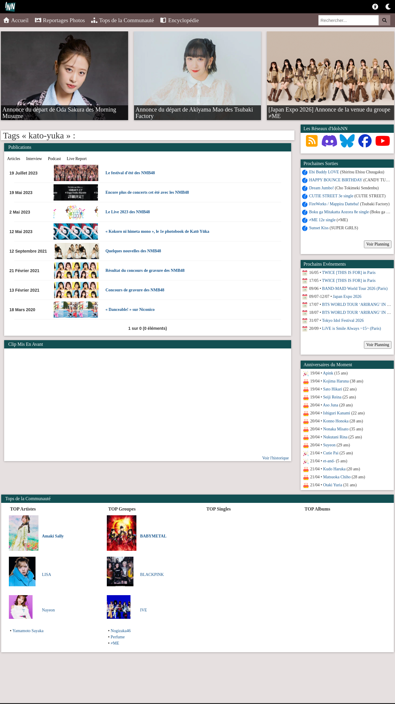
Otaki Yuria (332, 485)
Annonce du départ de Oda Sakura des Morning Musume (59, 109)
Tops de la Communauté (122, 20)
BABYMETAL (153, 536)
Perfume (118, 637)
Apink (328, 373)
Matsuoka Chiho (337, 477)
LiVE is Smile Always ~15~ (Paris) (351, 328)
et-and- (329, 461)
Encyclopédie (179, 20)
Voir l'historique (275, 458)
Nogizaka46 (121, 631)
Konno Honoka (336, 421)
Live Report (77, 158)
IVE (143, 610)
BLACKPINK (152, 574)
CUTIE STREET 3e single (331, 196)
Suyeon (329, 445)
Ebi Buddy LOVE (324, 172)
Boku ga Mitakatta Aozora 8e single (339, 212)
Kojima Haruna (336, 381)
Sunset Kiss (319, 228)
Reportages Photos (60, 20)
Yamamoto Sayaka (27, 631)
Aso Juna (330, 405)
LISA (46, 574)
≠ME (115, 643)
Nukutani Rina (335, 437)
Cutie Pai (330, 453)
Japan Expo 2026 (347, 296)
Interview (34, 158)
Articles (13, 158)
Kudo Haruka (334, 469)
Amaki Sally (53, 536)
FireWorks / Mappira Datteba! (334, 204)
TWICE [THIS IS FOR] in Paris (348, 272)
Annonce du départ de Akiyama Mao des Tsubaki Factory (194, 109)
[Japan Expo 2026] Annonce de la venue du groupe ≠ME (329, 109)
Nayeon (48, 610)
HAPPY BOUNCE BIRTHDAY (335, 180)
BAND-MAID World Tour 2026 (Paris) (355, 288)
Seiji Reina (332, 397)
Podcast (54, 158)
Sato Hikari (332, 389)
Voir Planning (377, 244)
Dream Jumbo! (321, 188)
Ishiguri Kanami (336, 413)
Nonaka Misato (336, 429)
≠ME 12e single (322, 220)
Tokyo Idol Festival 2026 (343, 320)
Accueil (16, 20)
